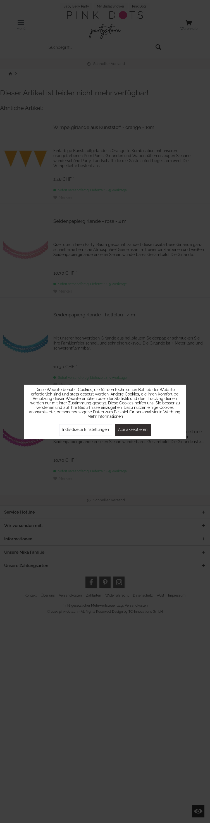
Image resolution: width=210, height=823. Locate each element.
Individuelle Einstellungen (85, 429)
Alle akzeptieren (132, 429)
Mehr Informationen (105, 416)
